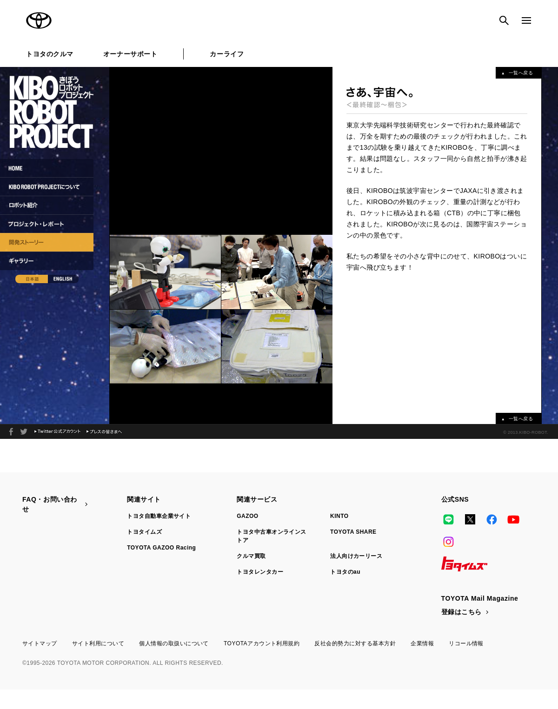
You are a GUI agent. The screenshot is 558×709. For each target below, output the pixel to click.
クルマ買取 (251, 556)
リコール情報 (466, 643)
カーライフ (227, 54)
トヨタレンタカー (260, 572)
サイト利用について (98, 643)
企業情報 (422, 643)
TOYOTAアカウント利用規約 (261, 643)
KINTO (339, 516)
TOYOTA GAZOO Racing (161, 547)
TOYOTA (39, 20)
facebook (11, 431)
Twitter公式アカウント (57, 431)
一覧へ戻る (521, 72)
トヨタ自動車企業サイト (159, 516)
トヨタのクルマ (49, 54)
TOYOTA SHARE (353, 532)
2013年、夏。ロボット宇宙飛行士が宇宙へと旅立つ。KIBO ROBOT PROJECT (23, 431)
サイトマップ (39, 643)
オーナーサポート (130, 54)
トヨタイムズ (144, 532)
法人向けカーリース (356, 556)
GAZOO (247, 516)
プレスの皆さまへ (104, 431)
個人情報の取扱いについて (174, 643)
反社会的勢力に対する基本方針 (355, 643)
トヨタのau (345, 572)
